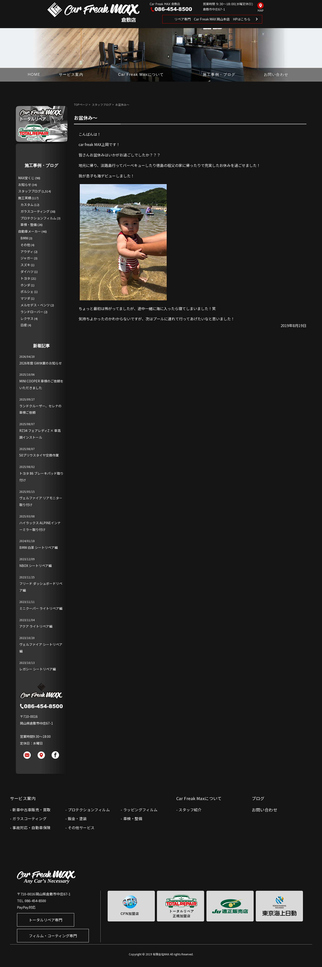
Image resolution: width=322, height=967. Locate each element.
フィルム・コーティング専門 (53, 935)
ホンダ (25, 285)
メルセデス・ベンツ (35, 305)
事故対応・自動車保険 (31, 827)
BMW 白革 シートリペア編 (38, 547)
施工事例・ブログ (219, 74)
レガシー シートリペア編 (37, 669)
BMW (24, 238)
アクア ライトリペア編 (35, 626)
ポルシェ (26, 291)
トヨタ (25, 278)
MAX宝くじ (26, 178)
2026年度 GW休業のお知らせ (40, 363)
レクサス (26, 318)
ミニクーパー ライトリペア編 (40, 608)
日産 (23, 325)
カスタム (26, 204)
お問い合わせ (276, 74)
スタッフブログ (101, 104)
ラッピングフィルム (140, 809)
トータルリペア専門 (45, 920)
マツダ (25, 298)
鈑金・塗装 (77, 818)
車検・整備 (28, 224)
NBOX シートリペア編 (35, 565)
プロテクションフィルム (38, 218)
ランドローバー (31, 311)
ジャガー (26, 258)
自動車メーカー (29, 231)
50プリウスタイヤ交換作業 (39, 455)
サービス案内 (71, 74)
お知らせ (24, 184)
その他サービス (81, 827)
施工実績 (24, 197)
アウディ (26, 251)
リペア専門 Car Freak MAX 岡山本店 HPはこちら (212, 19)
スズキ (25, 264)
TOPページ (81, 104)
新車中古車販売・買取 (31, 809)
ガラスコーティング (35, 211)
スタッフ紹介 (190, 809)
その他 (25, 244)
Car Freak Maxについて (141, 74)
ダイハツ (26, 271)
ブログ (258, 798)
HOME (34, 74)
